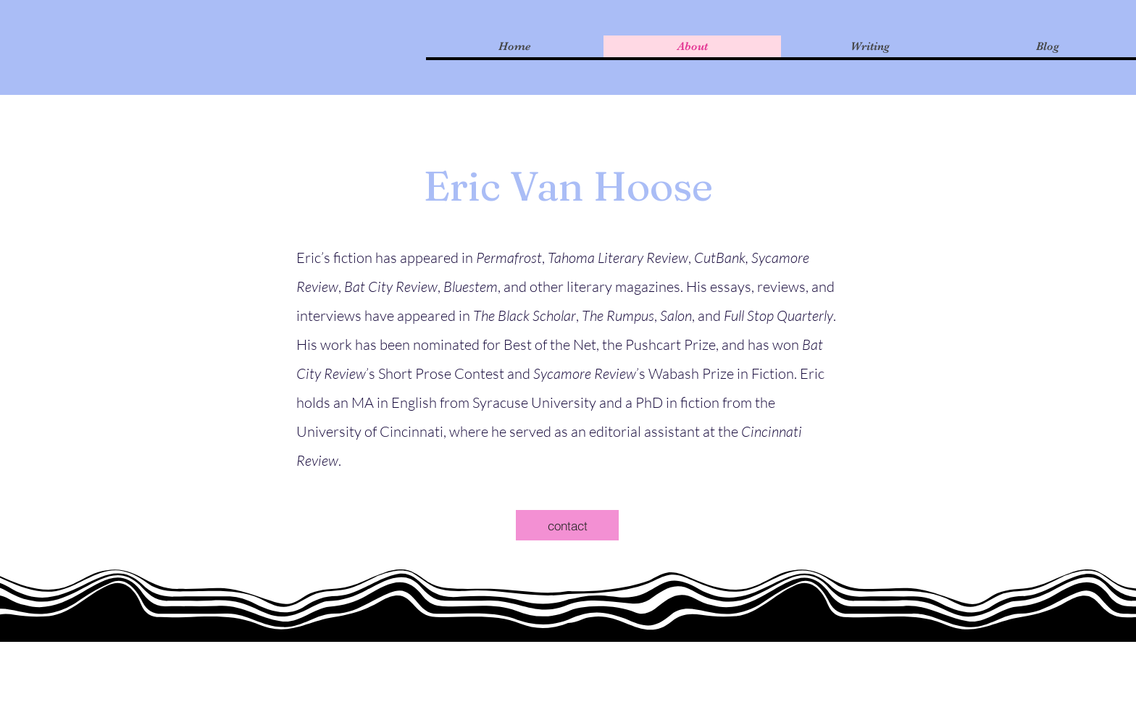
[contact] (567, 525)
